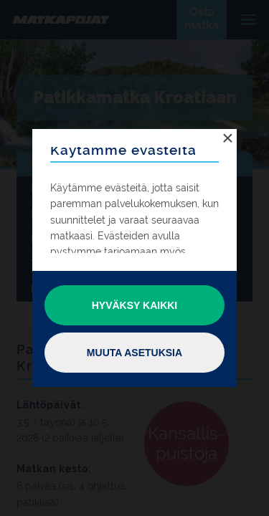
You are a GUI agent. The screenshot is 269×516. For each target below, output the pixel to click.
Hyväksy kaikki (135, 305)
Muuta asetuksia (134, 352)
